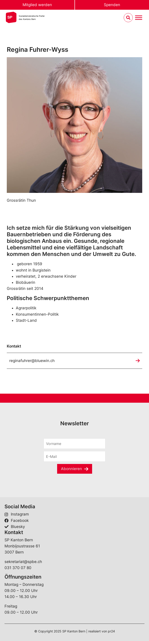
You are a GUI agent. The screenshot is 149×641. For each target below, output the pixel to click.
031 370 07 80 (18, 567)
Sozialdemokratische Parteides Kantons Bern (31, 17)
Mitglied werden (37, 4)
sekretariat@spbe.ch (23, 561)
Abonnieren (71, 468)
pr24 (111, 631)
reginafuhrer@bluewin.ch (32, 360)
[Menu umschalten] (138, 18)
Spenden (112, 4)
